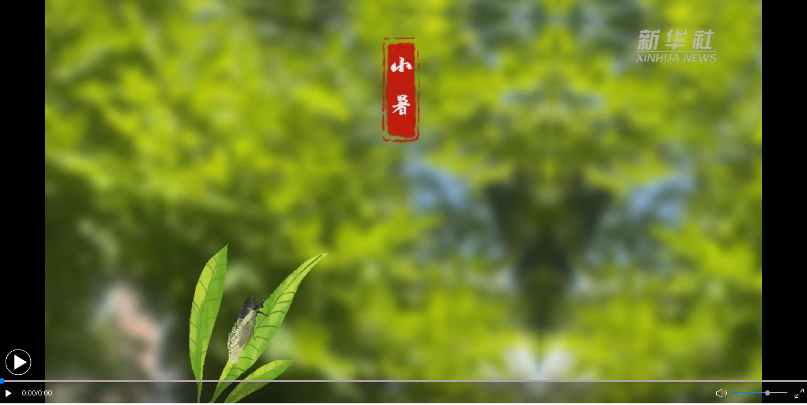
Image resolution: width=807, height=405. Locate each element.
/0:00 (44, 393)
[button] (18, 362)
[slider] (767, 392)
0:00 (29, 393)
